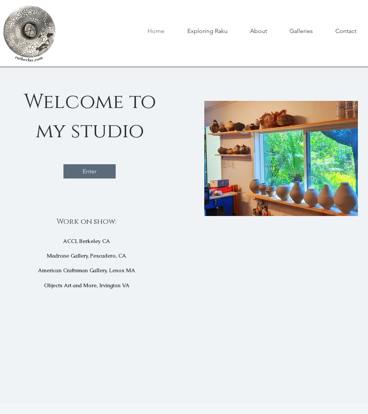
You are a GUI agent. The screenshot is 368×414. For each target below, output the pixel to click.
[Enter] (89, 171)
